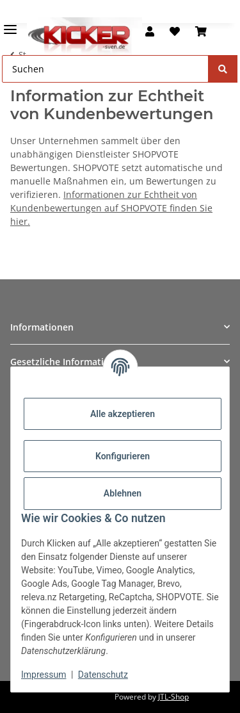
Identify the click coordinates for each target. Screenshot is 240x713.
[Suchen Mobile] (105, 69)
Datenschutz (103, 674)
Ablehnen (122, 493)
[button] (150, 31)
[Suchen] (222, 69)
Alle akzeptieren (122, 414)
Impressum (43, 674)
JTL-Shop (173, 696)
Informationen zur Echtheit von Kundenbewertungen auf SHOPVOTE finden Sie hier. (111, 207)
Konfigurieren (122, 456)
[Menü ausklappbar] (10, 24)
